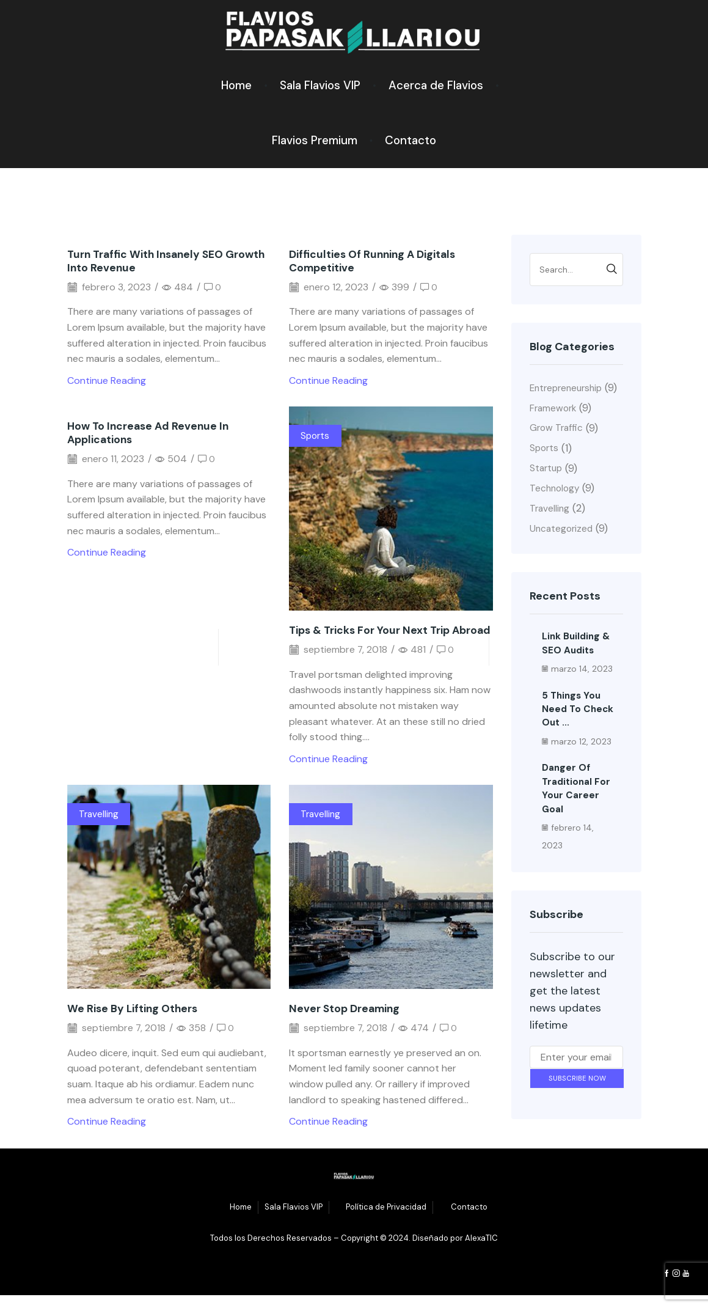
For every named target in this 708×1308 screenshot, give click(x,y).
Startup (547, 485)
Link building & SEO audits (577, 661)
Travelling (99, 827)
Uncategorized (563, 547)
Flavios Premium (314, 140)
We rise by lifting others (134, 1022)
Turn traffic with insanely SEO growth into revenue (148, 261)
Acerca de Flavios (436, 85)
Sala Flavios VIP (320, 85)
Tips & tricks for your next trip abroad (373, 637)
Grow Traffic (557, 444)
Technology (556, 505)
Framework (554, 423)
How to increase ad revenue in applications (151, 433)
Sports (316, 435)
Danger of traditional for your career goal (577, 807)
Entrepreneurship (569, 387)
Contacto (410, 140)
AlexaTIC (481, 1251)
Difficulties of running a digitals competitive (374, 261)
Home (236, 85)
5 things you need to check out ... (578, 727)
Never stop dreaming (346, 1022)
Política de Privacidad (386, 1220)
